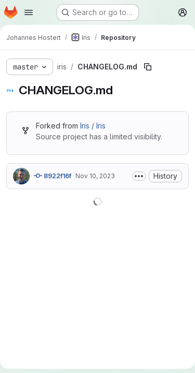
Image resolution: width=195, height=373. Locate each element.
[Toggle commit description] (139, 176)
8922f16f (52, 175)
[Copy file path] (147, 67)
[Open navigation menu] (28, 12)
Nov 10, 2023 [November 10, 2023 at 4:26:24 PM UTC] (95, 176)
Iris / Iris (93, 125)
